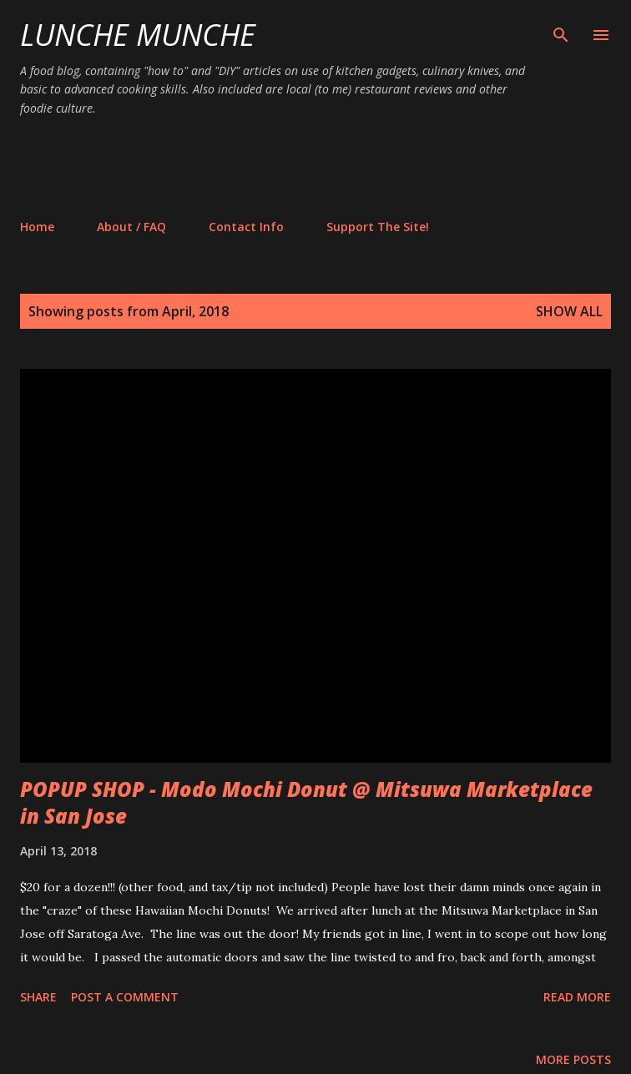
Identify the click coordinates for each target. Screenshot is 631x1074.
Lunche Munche (137, 34)
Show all (569, 311)
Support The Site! (377, 226)
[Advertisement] (324, 166)
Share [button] (38, 997)
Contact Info (246, 226)
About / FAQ (131, 226)
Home (37, 226)
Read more (577, 997)
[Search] (561, 30)
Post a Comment (125, 997)
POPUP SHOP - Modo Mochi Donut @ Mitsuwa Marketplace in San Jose (306, 802)
